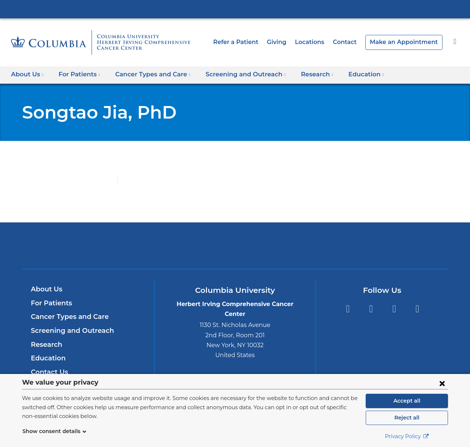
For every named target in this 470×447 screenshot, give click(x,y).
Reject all (406, 418)
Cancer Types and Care (67, 316)
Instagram (417, 309)
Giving (288, 42)
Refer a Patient (249, 42)
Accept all (406, 401)
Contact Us (48, 372)
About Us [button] (27, 74)
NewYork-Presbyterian (235, 250)
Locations (320, 42)
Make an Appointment (407, 42)
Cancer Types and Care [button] (147, 74)
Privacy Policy (406, 436)
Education (47, 358)
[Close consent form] (442, 383)
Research (46, 344)
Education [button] (348, 74)
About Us (45, 289)
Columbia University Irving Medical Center (235, 9)
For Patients (50, 303)
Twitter (371, 309)
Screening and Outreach (69, 330)
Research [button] (301, 74)
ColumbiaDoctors (341, 245)
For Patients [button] (77, 74)
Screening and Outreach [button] (234, 74)
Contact (353, 42)
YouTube (394, 309)
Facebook (347, 309)
